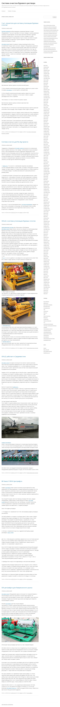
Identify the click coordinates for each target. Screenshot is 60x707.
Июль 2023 (46, 118)
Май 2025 (45, 84)
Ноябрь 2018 (46, 206)
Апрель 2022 (46, 142)
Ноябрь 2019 (46, 189)
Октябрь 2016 (46, 247)
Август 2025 (46, 80)
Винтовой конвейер (48, 304)
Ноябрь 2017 (46, 226)
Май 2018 (45, 216)
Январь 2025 (46, 91)
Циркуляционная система (7, 227)
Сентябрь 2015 (47, 267)
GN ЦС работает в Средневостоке (14, 356)
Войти (45, 348)
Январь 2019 (46, 203)
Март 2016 (46, 258)
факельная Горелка (48, 333)
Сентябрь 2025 (47, 78)
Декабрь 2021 (46, 149)
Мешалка (46, 317)
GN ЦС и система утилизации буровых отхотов (18, 221)
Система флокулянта (48, 328)
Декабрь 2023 (46, 112)
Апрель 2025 (46, 86)
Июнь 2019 (46, 195)
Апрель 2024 (46, 105)
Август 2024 (46, 99)
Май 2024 (45, 104)
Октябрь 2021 (46, 152)
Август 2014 (46, 288)
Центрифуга (8, 487)
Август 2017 (46, 230)
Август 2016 (46, 250)
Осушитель (46, 319)
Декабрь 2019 (46, 187)
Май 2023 (45, 121)
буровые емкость (7, 341)
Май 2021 (45, 160)
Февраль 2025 (47, 89)
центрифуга (8, 603)
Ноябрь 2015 (46, 264)
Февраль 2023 (47, 126)
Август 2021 (46, 155)
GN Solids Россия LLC (11, 688)
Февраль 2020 (47, 184)
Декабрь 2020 (46, 168)
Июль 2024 (46, 100)
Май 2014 (45, 293)
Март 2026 (46, 68)
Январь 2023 (46, 128)
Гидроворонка (47, 308)
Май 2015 (45, 274)
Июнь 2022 (46, 139)
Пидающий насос (6, 325)
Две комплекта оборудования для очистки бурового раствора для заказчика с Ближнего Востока (51, 32)
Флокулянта (46, 335)
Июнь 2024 (46, 102)
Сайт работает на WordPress (7, 704)
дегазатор (46, 311)
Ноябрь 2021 (46, 150)
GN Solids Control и (19, 148)
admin (21, 131)
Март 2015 (46, 277)
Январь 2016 (46, 261)
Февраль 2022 (47, 145)
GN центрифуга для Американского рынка (17, 588)
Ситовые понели (47, 330)
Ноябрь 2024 (46, 94)
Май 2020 (45, 179)
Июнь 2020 (46, 177)
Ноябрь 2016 (46, 245)
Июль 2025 (46, 81)
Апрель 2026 (46, 67)
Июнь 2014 (46, 292)
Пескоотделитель (47, 320)
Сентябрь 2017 (47, 229)
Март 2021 (46, 163)
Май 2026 (45, 65)
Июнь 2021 (46, 158)
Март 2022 (46, 144)
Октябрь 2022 (46, 133)
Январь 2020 (46, 186)
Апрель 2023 (46, 123)
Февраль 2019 (47, 202)
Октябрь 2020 (46, 171)
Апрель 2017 (46, 237)
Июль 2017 (46, 232)
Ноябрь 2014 (46, 283)
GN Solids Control (5, 44)
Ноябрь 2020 (46, 169)
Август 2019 (46, 194)
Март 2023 (46, 124)
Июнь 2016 (46, 253)
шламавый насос (47, 340)
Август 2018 (46, 211)
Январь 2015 (46, 280)
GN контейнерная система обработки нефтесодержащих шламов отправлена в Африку (50, 27)
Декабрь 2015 (46, 263)
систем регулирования (27, 204)
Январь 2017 (46, 242)
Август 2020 (46, 174)
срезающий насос (47, 332)
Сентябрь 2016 (47, 248)
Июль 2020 (46, 176)
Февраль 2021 (47, 165)
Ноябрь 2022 (46, 131)
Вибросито (5, 166)
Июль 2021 (46, 157)
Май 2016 (45, 255)
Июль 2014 (46, 290)
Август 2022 (46, 136)
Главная (3, 11)
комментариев (48, 351)
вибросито (15, 387)
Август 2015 (46, 269)
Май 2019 (45, 197)
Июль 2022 (46, 137)
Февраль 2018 (47, 221)
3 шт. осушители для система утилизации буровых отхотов (20, 24)
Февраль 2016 (47, 259)
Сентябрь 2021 (47, 153)
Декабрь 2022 (46, 129)
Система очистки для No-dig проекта (15, 142)
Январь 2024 (46, 110)
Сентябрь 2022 (47, 134)
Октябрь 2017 (46, 227)
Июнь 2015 (46, 272)
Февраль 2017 (47, 240)
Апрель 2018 (46, 218)
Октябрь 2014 (46, 285)
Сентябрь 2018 (47, 210)
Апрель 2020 (46, 181)
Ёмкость (45, 312)
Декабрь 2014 (46, 282)
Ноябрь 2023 (46, 113)
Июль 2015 (46, 271)
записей (46, 349)
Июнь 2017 (46, 234)
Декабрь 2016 (46, 243)
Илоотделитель (47, 316)
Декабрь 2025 (46, 73)
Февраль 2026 (47, 70)
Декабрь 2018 (46, 205)
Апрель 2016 (46, 256)
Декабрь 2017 (46, 224)
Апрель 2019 (46, 198)
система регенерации (48, 324)
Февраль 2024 (47, 108)
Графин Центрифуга (6, 442)
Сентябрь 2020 (47, 173)
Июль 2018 (46, 213)
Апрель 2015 (46, 275)
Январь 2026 (46, 71)
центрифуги (9, 90)
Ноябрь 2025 (46, 75)
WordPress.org (47, 353)
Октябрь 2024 (46, 96)
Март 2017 (46, 239)
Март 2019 (46, 200)
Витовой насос (47, 306)
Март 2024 (46, 107)
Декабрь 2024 (46, 92)
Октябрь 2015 (46, 266)
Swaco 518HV (10, 532)
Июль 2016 (46, 251)
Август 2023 (46, 116)
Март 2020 (46, 182)
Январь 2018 (46, 222)
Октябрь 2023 (46, 115)
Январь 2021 (46, 166)
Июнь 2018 (46, 214)
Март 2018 (46, 219)
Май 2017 (45, 235)
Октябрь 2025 (46, 76)
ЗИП (44, 314)
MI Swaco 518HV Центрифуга (12, 481)
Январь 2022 (46, 147)
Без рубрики (46, 301)
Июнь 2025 (46, 83)
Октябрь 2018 (46, 208)
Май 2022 (45, 141)
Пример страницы (12, 11)
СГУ (4, 258)
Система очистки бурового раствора (18, 3)
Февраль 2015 (47, 279)
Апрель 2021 (46, 161)
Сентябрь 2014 (47, 287)
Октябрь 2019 (46, 190)
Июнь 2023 (46, 120)
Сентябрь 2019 (47, 192)
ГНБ (28, 212)
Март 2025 (46, 88)
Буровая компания (6, 31)
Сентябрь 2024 (47, 97)
